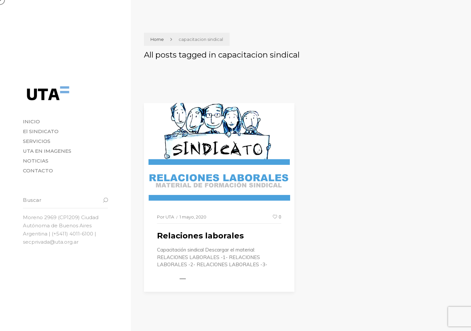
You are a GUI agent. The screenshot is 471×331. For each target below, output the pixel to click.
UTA (170, 216)
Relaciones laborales (200, 235)
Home (157, 39)
